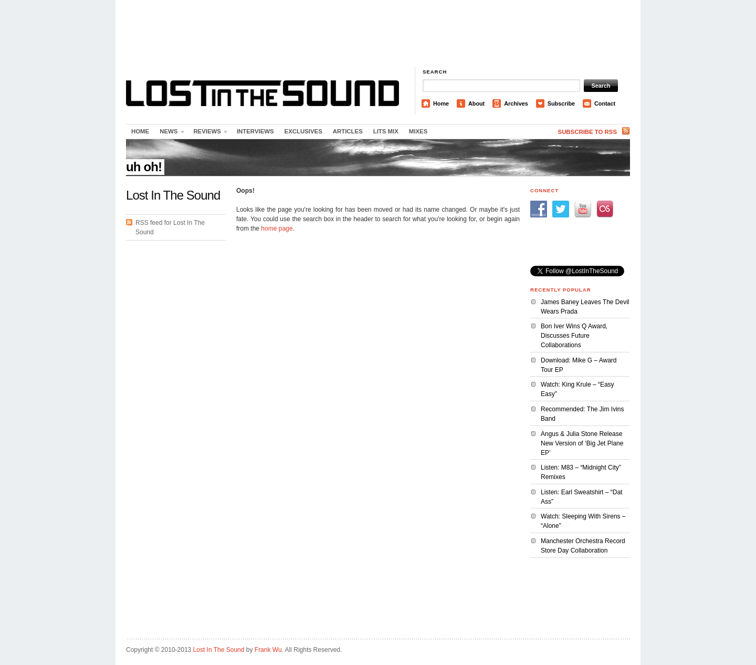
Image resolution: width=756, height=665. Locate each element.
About (476, 103)
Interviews (255, 131)
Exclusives (303, 131)
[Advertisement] (378, 34)
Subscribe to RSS (587, 132)
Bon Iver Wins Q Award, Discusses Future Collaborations (574, 336)
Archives (516, 103)
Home (441, 103)
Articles (348, 131)
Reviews (208, 133)
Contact (604, 103)
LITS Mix (385, 131)
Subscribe (561, 103)
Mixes (418, 131)
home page (276, 228)
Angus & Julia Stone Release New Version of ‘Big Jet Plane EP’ (582, 443)
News (170, 133)
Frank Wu (268, 649)
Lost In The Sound (219, 649)
